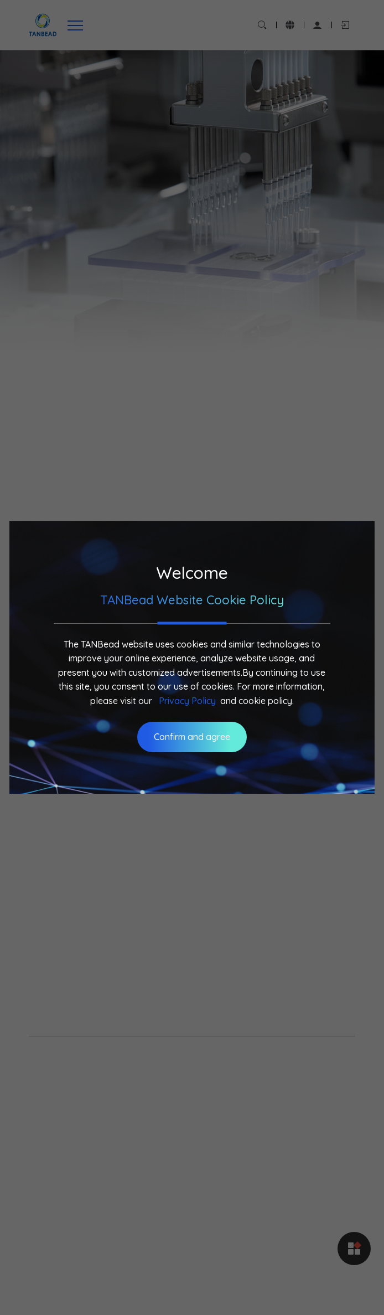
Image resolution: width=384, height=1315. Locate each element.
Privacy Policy (187, 700)
